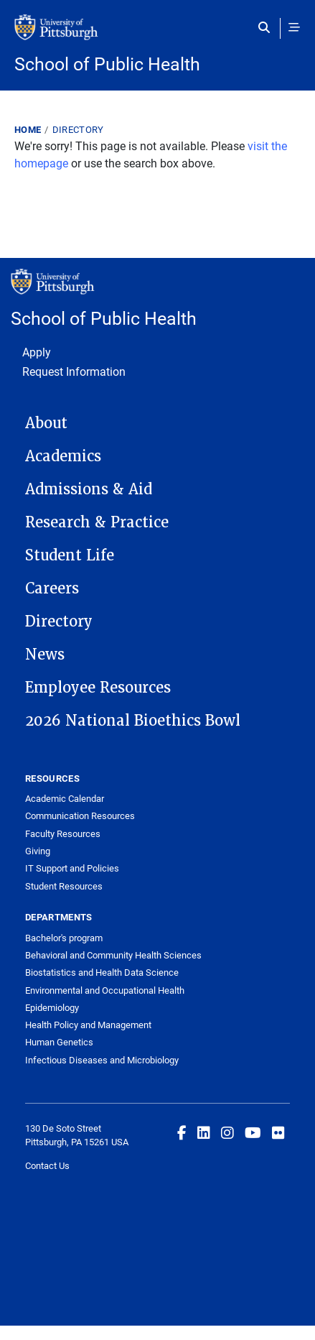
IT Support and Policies (72, 867)
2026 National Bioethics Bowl (132, 720)
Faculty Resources (62, 833)
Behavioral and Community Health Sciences (113, 954)
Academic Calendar (64, 798)
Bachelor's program (64, 937)
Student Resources (64, 885)
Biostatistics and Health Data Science (102, 972)
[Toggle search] (267, 27)
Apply (36, 351)
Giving (37, 850)
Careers (52, 588)
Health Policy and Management (88, 1024)
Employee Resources (98, 687)
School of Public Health (107, 64)
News (45, 654)
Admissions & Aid (88, 489)
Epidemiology (52, 1007)
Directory (78, 129)
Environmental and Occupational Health (104, 990)
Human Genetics (59, 1041)
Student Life (69, 555)
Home (27, 129)
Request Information (74, 371)
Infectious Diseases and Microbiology (102, 1059)
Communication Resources (80, 815)
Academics (63, 456)
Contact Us (47, 1165)
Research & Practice (97, 522)
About (46, 423)
